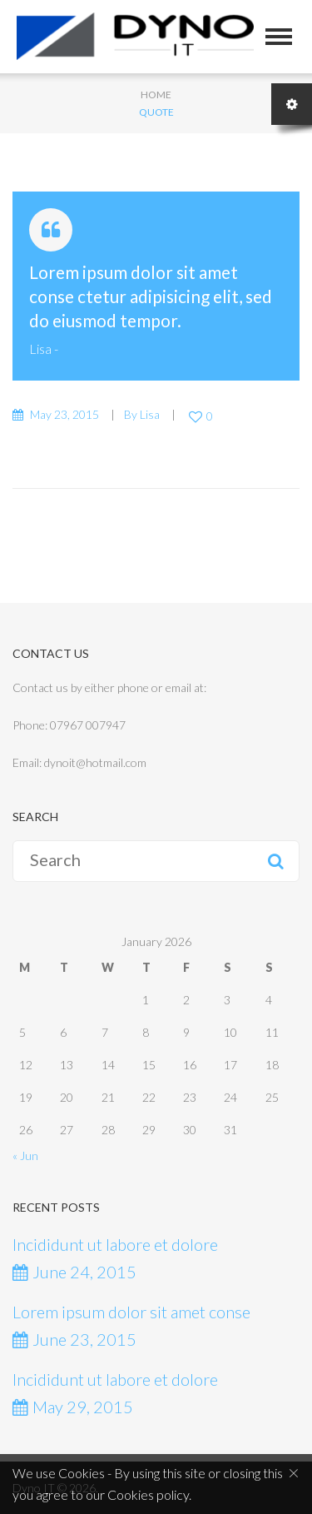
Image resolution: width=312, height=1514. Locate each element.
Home (156, 94)
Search (275, 861)
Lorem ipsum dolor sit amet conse (131, 1312)
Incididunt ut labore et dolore (115, 1244)
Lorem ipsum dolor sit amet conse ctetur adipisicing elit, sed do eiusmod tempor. (150, 296)
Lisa (40, 348)
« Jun (25, 1155)
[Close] (294, 1472)
